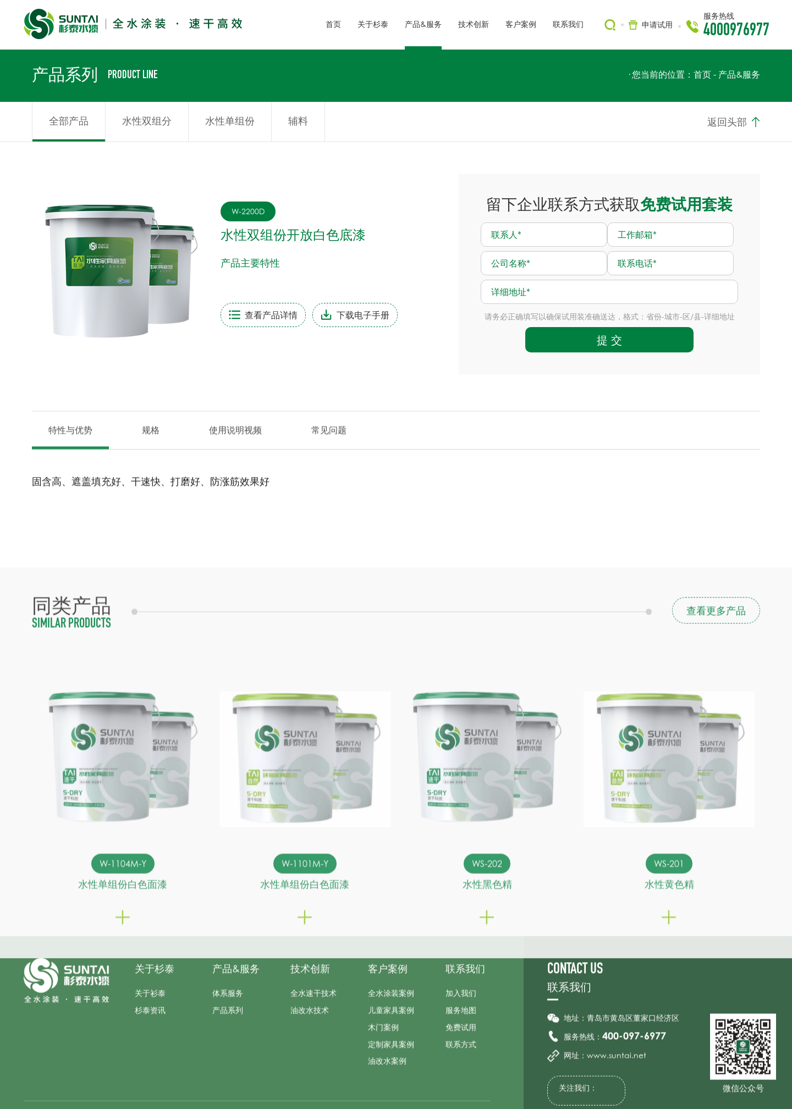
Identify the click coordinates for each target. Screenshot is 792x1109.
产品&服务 (739, 74)
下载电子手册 (338, 315)
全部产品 (69, 121)
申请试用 (657, 24)
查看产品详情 (246, 315)
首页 (702, 74)
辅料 (298, 121)
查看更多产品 (716, 755)
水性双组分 (147, 121)
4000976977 (735, 31)
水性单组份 (230, 121)
